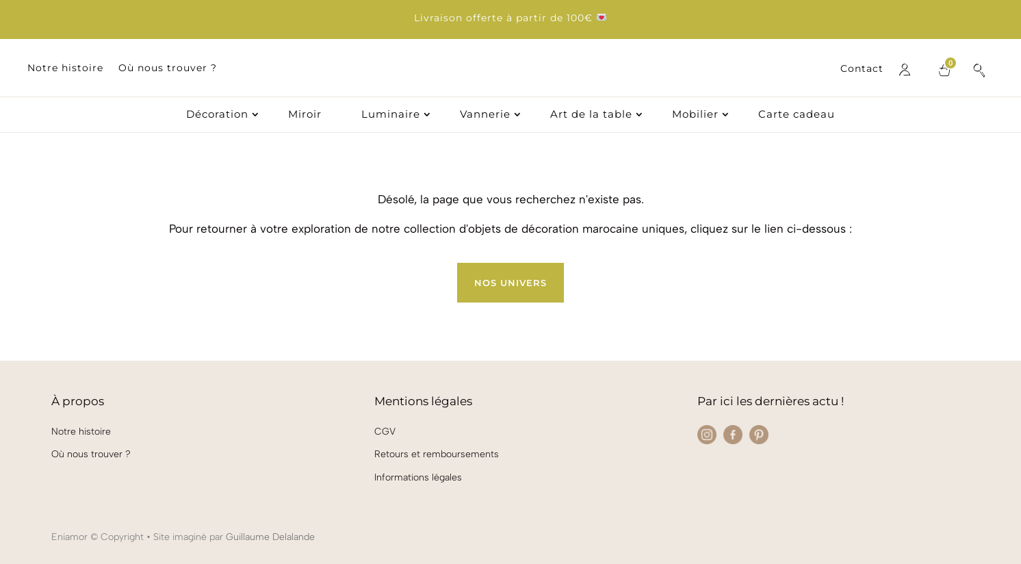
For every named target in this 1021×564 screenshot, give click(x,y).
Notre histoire (65, 68)
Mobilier (695, 115)
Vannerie (485, 115)
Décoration (217, 115)
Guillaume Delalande (270, 537)
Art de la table (591, 115)
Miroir (305, 115)
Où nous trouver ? (167, 68)
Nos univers (510, 282)
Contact (861, 69)
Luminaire (390, 115)
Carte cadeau (796, 115)
